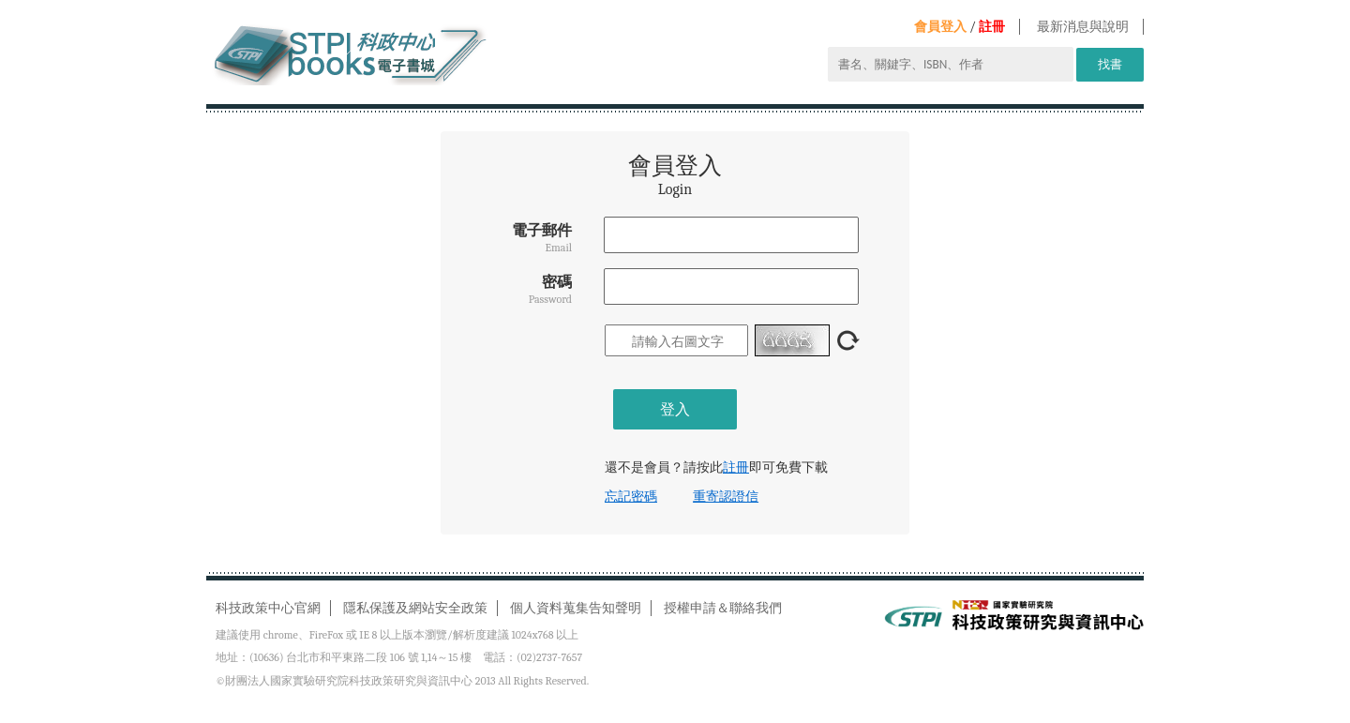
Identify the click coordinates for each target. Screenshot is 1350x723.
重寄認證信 (725, 497)
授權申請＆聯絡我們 (723, 608)
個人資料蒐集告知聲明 (575, 608)
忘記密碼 (631, 497)
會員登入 (940, 27)
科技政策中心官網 (268, 608)
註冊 (992, 27)
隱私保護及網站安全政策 (415, 608)
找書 (1110, 64)
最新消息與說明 (1083, 27)
